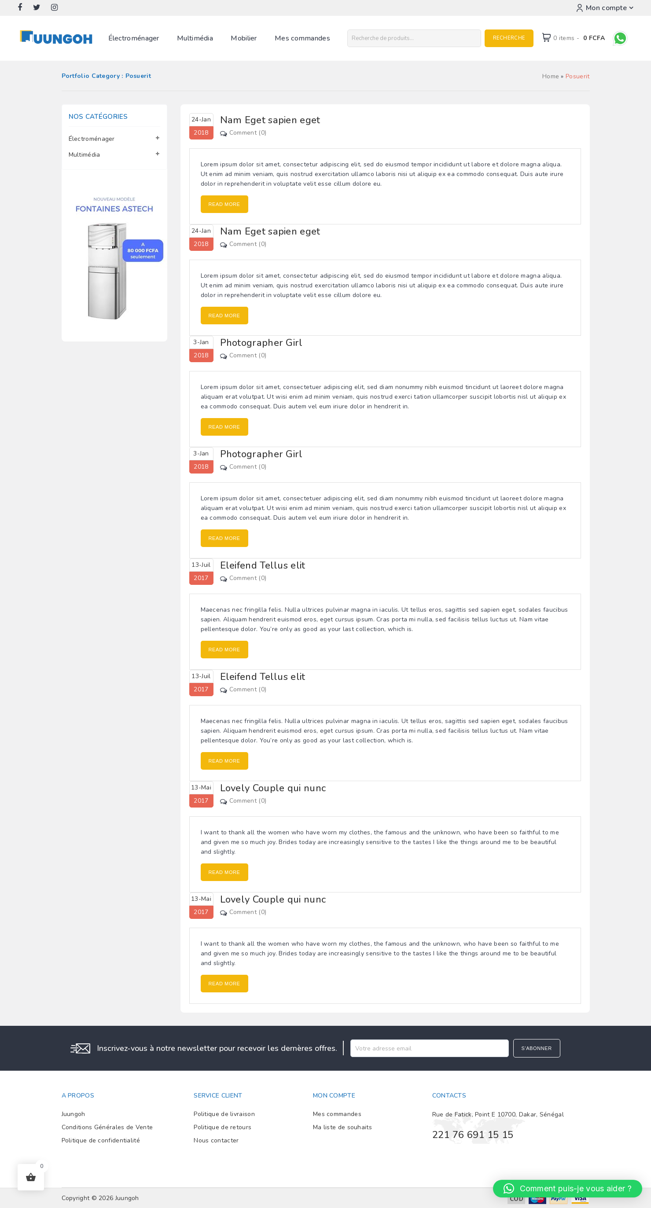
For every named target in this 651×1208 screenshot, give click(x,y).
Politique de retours (222, 1127)
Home (550, 76)
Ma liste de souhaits (342, 1127)
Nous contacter (216, 1140)
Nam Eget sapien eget (270, 120)
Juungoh (73, 1114)
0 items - (579, 38)
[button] (567, 1188)
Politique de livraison (224, 1114)
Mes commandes (302, 38)
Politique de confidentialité (101, 1140)
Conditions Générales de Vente (107, 1127)
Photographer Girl (261, 342)
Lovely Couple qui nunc (273, 788)
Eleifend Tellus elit (262, 565)
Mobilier (244, 38)
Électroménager (133, 38)
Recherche (509, 38)
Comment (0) (247, 133)
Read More (224, 204)
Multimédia (195, 38)
